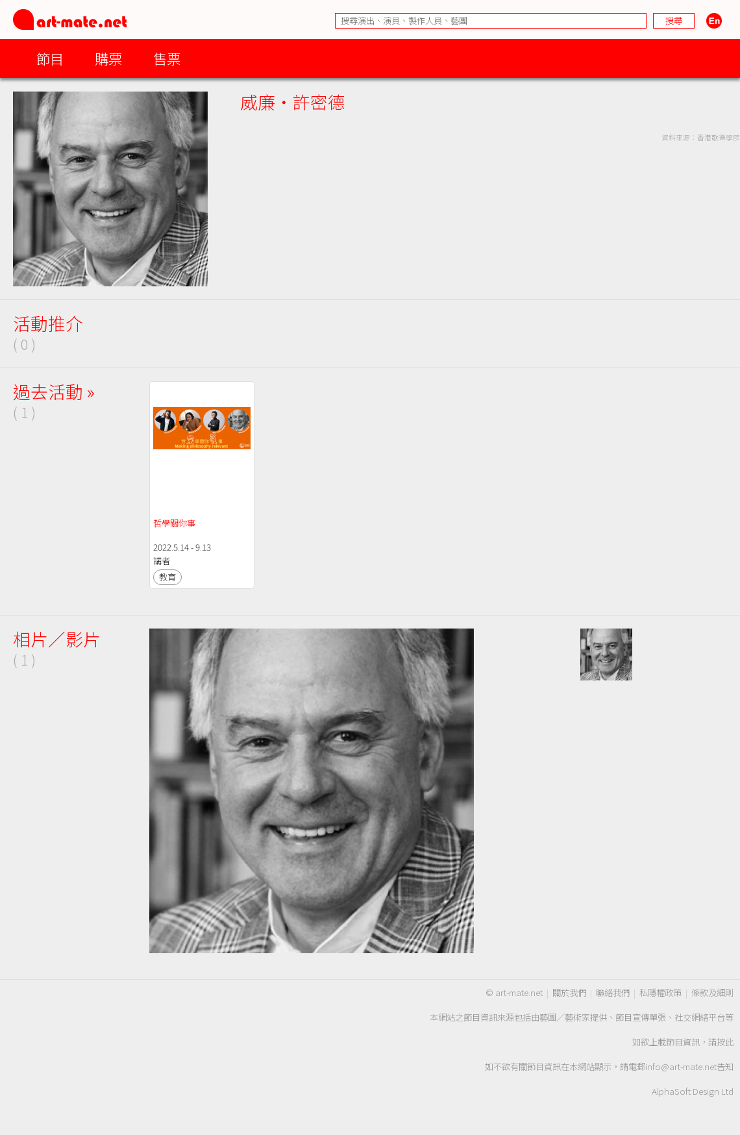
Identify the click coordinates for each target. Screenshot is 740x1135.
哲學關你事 (174, 523)
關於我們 (569, 992)
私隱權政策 (660, 992)
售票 (166, 58)
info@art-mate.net (681, 1066)
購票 (108, 58)
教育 (167, 577)
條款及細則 (712, 992)
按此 (725, 1042)
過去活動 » (54, 391)
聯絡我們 (613, 992)
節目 (50, 58)
